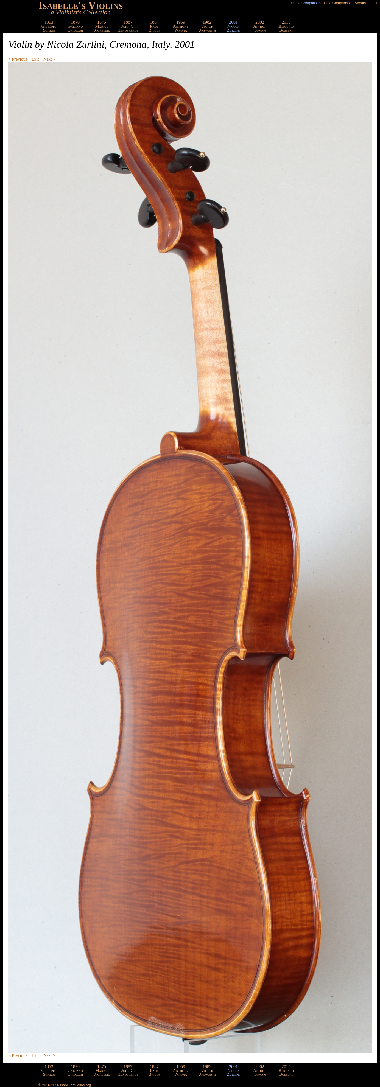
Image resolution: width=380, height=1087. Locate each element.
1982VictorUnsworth (207, 26)
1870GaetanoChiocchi (75, 26)
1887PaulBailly (154, 26)
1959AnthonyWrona (181, 26)
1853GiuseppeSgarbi (49, 26)
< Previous (17, 59)
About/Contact (366, 3)
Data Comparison (338, 3)
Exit (35, 59)
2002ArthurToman (259, 26)
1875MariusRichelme (101, 26)
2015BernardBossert (286, 26)
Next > (49, 59)
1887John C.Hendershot (128, 26)
